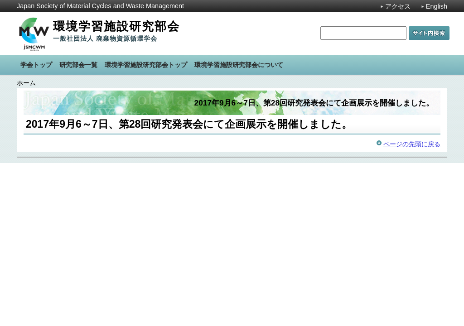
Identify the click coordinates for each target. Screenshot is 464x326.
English (436, 6)
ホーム (26, 82)
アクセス (398, 6)
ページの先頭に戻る (411, 144)
